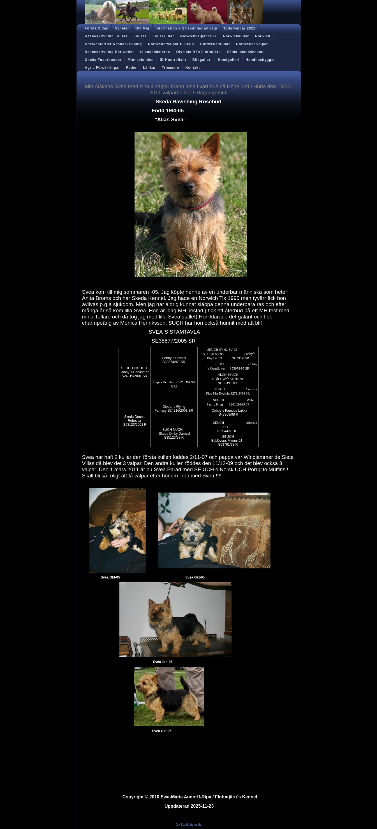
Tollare (140, 36)
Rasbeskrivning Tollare (106, 36)
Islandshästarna (155, 52)
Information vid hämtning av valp (186, 28)
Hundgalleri (228, 60)
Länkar (149, 68)
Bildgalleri (202, 60)
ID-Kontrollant (173, 60)
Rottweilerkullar (215, 44)
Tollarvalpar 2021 (239, 28)
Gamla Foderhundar (103, 60)
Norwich (262, 36)
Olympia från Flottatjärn (198, 52)
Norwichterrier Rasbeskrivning (113, 44)
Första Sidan (97, 28)
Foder (131, 68)
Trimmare (170, 68)
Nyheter (122, 28)
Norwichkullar (236, 36)
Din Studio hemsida (188, 824)
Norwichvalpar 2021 (198, 36)
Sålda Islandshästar (245, 52)
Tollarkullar (163, 36)
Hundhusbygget (260, 60)
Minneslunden (141, 60)
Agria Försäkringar (102, 68)
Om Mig (142, 28)
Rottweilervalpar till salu (171, 44)
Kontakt (193, 68)
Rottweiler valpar (252, 44)
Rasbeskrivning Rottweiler (109, 52)
